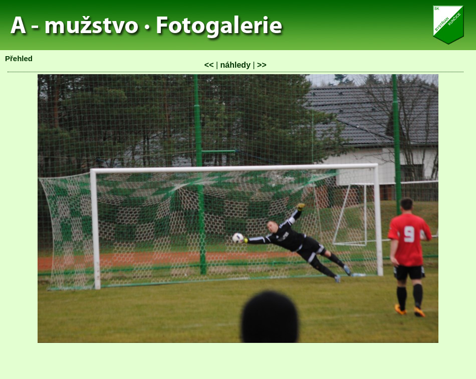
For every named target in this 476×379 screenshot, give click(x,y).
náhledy (235, 65)
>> (262, 65)
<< (209, 65)
